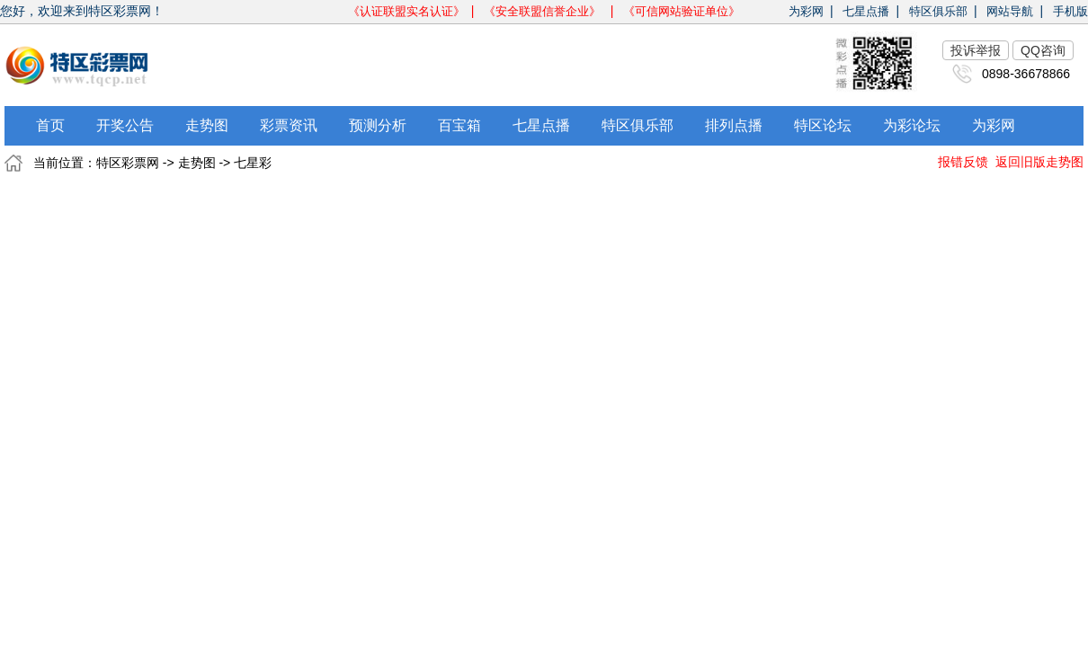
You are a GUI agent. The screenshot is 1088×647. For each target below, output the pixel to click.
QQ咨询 (1043, 50)
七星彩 (253, 162)
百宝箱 (459, 125)
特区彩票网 (127, 162)
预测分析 (377, 125)
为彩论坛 (912, 125)
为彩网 (806, 11)
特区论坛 (823, 125)
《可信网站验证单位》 (681, 11)
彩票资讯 (288, 125)
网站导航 (1009, 11)
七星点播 (866, 11)
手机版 (1070, 11)
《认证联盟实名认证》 (406, 11)
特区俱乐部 (938, 11)
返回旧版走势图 (1039, 162)
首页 (50, 125)
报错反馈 (963, 162)
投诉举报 (975, 50)
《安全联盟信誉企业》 (544, 11)
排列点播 (733, 125)
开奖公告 (125, 125)
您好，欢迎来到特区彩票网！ (82, 11)
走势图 (206, 125)
